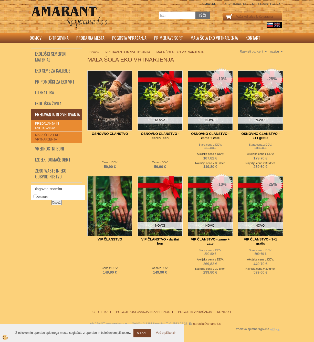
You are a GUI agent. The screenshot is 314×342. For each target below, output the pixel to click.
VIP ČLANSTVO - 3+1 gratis (260, 241)
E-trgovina (59, 38)
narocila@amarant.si (207, 324)
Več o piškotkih (166, 333)
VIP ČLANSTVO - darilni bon (160, 241)
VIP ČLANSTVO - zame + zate (210, 241)
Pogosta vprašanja (129, 38)
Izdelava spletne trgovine (252, 329)
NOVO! (160, 120)
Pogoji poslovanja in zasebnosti (144, 312)
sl (270, 25)
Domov (35, 38)
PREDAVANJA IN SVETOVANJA (47, 126)
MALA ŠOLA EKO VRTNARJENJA (47, 137)
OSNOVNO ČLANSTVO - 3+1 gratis (260, 136)
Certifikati (101, 312)
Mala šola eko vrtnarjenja (214, 38)
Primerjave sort (168, 38)
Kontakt (253, 38)
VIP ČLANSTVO (110, 239)
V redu (142, 333)
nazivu (276, 51)
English (277, 25)
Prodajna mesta (90, 38)
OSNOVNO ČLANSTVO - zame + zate (210, 136)
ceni (262, 51)
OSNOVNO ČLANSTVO (110, 134)
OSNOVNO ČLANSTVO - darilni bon (160, 136)
